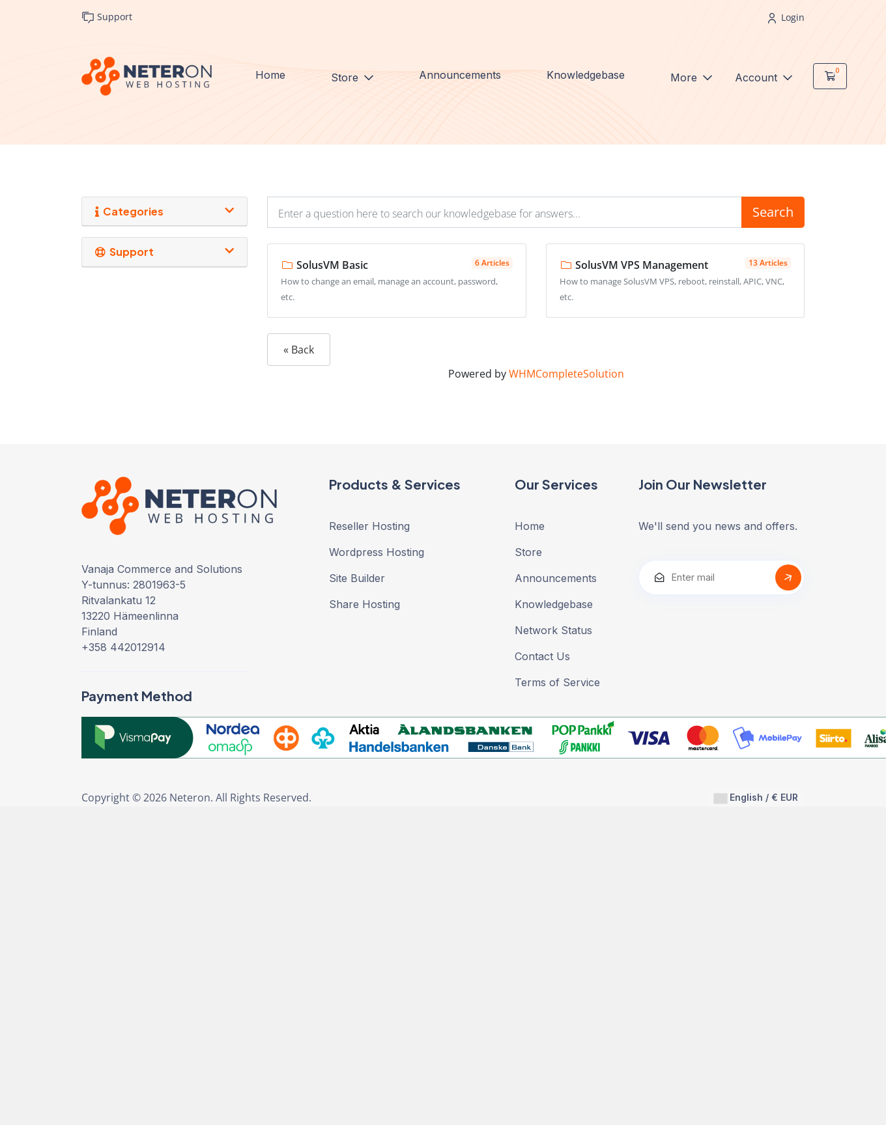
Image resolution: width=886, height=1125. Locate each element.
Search (772, 212)
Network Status (553, 630)
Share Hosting (364, 604)
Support (106, 17)
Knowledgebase (586, 74)
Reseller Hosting (369, 526)
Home (270, 74)
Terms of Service (557, 682)
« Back (298, 349)
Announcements (460, 74)
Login (786, 17)
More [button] (685, 77)
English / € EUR (756, 797)
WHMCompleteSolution (566, 374)
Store (346, 77)
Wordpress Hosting (376, 552)
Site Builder (357, 578)
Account (757, 77)
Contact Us (542, 656)
